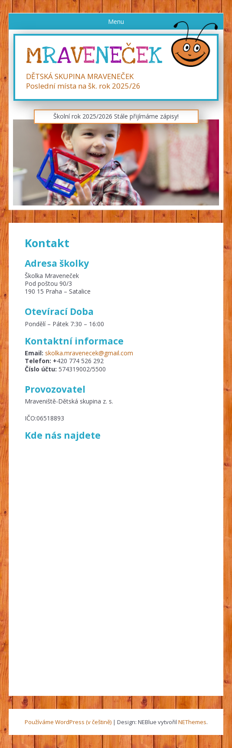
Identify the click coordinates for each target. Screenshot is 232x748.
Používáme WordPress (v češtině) (68, 722)
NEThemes (192, 722)
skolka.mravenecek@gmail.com (89, 353)
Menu (116, 21)
